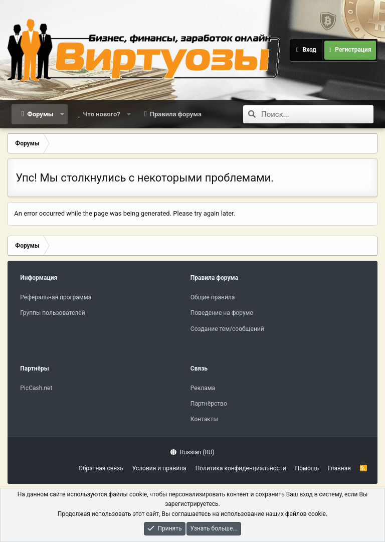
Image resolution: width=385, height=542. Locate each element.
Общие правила (212, 297)
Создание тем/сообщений (227, 328)
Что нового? (101, 114)
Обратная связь (101, 468)
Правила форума (176, 114)
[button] (62, 114)
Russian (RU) (192, 452)
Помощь (307, 468)
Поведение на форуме (221, 312)
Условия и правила (159, 468)
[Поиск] (317, 114)
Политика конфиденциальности (241, 468)
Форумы (40, 114)
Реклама (202, 388)
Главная (339, 468)
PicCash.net (36, 388)
